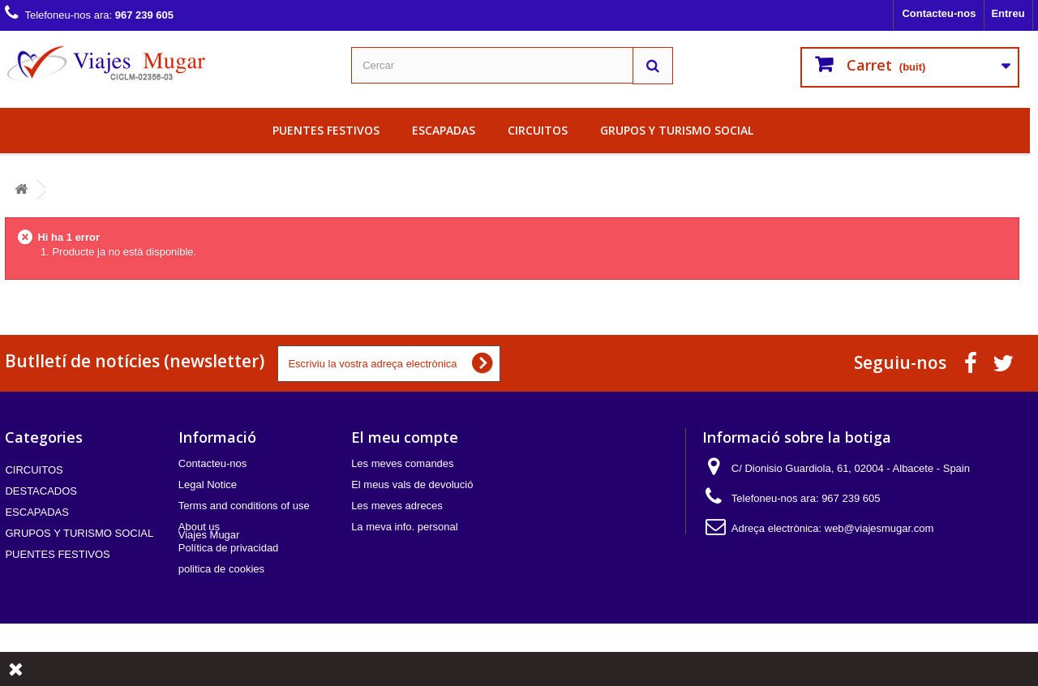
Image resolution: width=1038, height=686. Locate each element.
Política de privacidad (228, 548)
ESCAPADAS (443, 130)
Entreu (1007, 13)
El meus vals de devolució (412, 484)
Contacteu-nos (939, 13)
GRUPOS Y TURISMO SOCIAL (676, 130)
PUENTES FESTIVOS (326, 130)
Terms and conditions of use (244, 505)
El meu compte (404, 437)
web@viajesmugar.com (879, 528)
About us (199, 527)
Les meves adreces (397, 505)
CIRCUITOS (538, 130)
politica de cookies (221, 569)
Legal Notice (207, 484)
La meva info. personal (404, 527)
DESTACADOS (41, 491)
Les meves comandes (402, 463)
